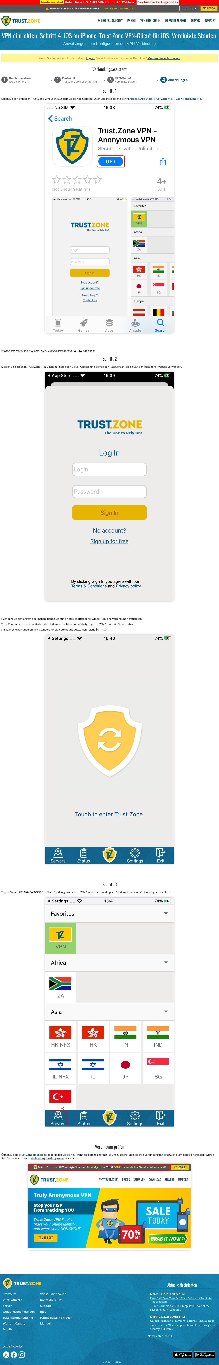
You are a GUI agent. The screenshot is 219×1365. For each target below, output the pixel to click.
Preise (131, 20)
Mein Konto (209, 8)
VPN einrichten (150, 20)
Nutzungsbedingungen (19, 1312)
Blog (43, 1312)
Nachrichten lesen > (160, 1336)
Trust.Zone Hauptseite (33, 1154)
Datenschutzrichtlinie (18, 1318)
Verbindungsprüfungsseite (47, 1158)
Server (195, 20)
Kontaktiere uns (51, 1300)
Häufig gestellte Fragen (56, 1318)
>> (158, 2)
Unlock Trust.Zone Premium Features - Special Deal (182, 1320)
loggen (90, 58)
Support (210, 20)
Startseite (9, 1294)
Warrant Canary (14, 1323)
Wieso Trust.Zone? (110, 20)
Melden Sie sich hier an (163, 58)
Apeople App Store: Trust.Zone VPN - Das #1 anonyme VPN (166, 98)
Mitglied (8, 1329)
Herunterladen (175, 20)
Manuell (45, 1323)
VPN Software (12, 1300)
